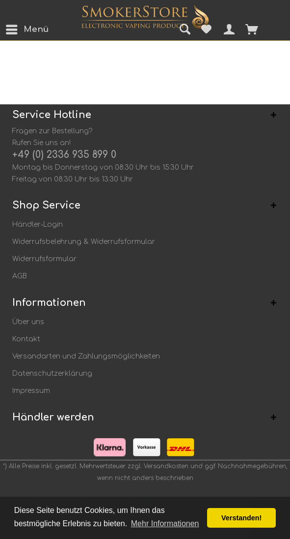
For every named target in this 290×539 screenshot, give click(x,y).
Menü (17, 28)
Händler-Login (37, 224)
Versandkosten (166, 466)
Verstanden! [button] (241, 518)
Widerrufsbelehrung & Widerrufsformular (83, 241)
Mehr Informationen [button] (165, 523)
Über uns (28, 322)
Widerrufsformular (44, 259)
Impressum (31, 390)
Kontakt (26, 339)
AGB (19, 276)
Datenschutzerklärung (52, 373)
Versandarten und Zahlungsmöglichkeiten (86, 356)
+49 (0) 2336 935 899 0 (64, 155)
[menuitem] (14, 29)
